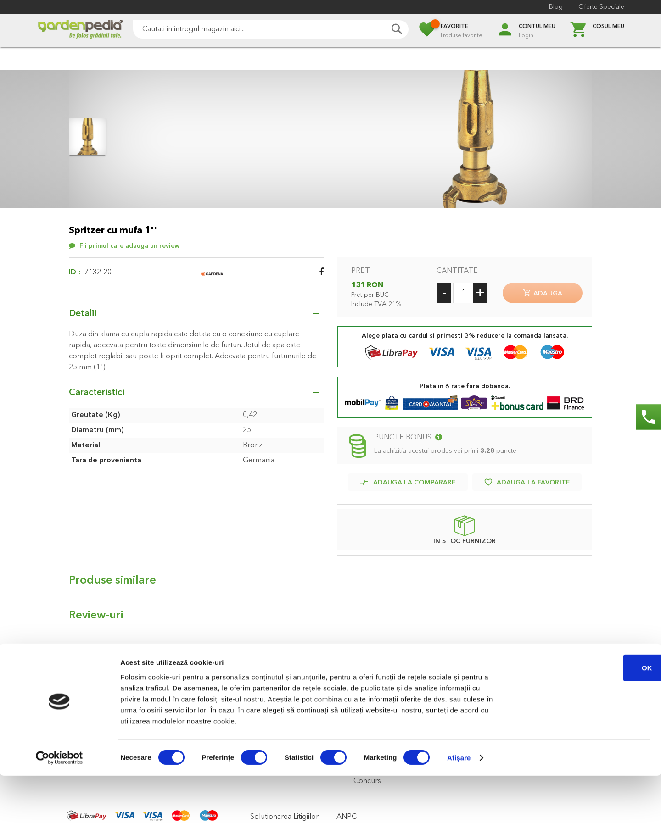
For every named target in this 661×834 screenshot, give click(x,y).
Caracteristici (96, 392)
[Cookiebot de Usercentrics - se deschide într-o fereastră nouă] (59, 816)
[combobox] (271, 29)
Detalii (82, 313)
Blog (556, 7)
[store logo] (80, 30)
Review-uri (96, 611)
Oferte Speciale (601, 7)
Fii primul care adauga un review (129, 246)
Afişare (459, 816)
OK (584, 725)
